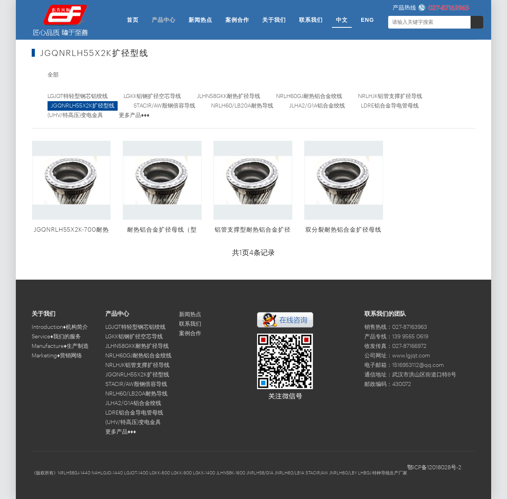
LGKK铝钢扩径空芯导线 (152, 96)
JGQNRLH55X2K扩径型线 (82, 106)
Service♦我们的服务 (56, 337)
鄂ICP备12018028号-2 (434, 467)
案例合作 (237, 20)
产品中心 (163, 20)
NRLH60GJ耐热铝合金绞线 (309, 96)
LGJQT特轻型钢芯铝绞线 (78, 96)
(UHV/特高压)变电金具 (75, 115)
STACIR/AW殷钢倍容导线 (164, 106)
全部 (53, 75)
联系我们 (311, 20)
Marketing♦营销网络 (57, 356)
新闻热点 (200, 20)
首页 (133, 20)
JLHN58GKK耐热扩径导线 (228, 96)
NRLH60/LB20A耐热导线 (242, 106)
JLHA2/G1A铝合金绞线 (317, 106)
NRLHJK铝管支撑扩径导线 (390, 96)
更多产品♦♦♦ (134, 115)
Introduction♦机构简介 (60, 327)
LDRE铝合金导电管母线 (390, 106)
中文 (342, 20)
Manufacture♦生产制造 (60, 346)
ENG (367, 20)
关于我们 (274, 20)
